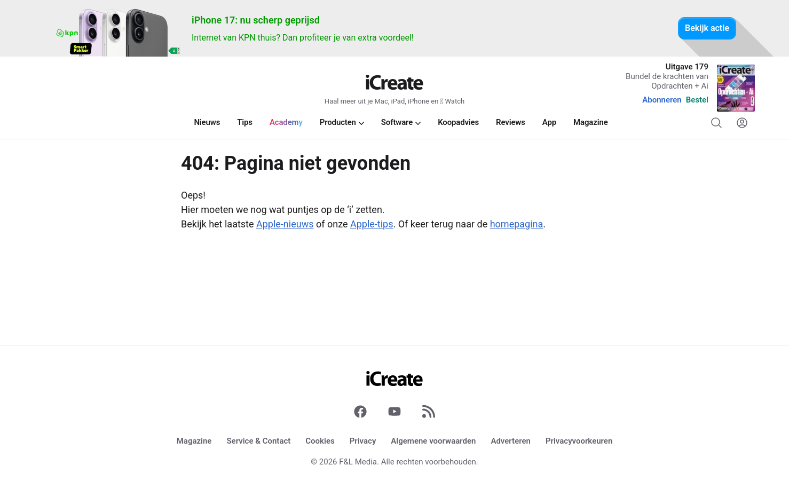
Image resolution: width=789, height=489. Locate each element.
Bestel (697, 100)
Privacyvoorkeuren (579, 441)
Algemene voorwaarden (433, 441)
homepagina (516, 224)
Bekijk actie (707, 28)
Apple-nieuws (284, 224)
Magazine (194, 441)
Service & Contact (258, 441)
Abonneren (661, 100)
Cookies (319, 441)
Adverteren (511, 441)
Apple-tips (371, 224)
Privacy (363, 441)
